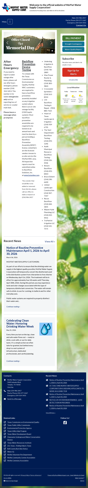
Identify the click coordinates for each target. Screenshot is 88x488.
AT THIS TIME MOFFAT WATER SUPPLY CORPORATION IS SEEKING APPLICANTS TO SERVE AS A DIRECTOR (67, 388)
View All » (50, 241)
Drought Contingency (73, 44)
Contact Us (81, 25)
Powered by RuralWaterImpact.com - (66, 476)
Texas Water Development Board (19, 434)
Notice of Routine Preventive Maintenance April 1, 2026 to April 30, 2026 (67, 381)
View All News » (50, 413)
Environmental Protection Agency (19, 428)
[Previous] (7, 43)
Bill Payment (73, 38)
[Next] (51, 43)
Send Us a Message (14, 399)
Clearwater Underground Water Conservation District (23, 438)
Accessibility (7, 478)
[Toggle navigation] (10, 21)
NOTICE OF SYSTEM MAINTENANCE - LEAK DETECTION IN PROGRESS (66, 401)
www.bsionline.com (31, 175)
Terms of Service (35, 475)
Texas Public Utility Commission (18, 425)
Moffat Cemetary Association (18, 460)
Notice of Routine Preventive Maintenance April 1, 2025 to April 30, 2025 (67, 395)
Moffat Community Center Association (21, 458)
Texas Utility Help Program (16, 431)
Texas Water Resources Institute (19, 443)
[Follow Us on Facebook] (65, 423)
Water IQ (10, 452)
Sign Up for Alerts (73, 72)
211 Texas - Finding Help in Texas (19, 446)
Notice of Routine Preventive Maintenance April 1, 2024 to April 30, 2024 (67, 407)
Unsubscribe (73, 80)
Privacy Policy (25, 475)
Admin (82, 481)
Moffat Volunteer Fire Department (19, 455)
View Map (10, 387)
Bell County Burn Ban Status (17, 449)
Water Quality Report (73, 49)
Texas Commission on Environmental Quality (23, 422)
